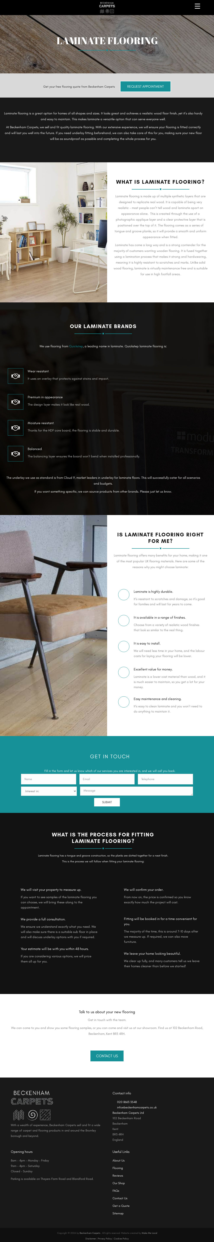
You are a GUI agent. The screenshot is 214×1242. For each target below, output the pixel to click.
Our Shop (119, 1180)
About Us (119, 1158)
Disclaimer (90, 1236)
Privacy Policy (105, 1236)
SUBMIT (107, 799)
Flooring (118, 1165)
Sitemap (118, 1210)
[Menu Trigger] (197, 6)
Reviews (118, 1173)
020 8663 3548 (125, 1099)
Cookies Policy (121, 1236)
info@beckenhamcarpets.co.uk (135, 1104)
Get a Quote (121, 1203)
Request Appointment (145, 84)
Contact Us (107, 1053)
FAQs (116, 1188)
